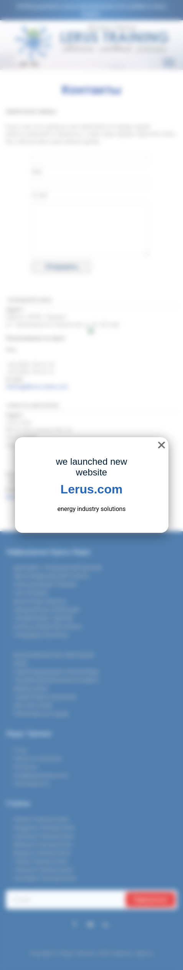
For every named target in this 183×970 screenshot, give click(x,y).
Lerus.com (92, 489)
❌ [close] (161, 445)
